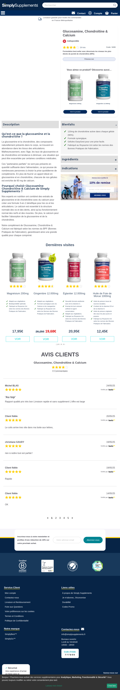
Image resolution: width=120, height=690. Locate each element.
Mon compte (10, 593)
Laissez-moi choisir (54, 686)
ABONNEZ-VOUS (100, 195)
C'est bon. (112, 686)
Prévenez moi (89, 59)
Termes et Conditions (14, 616)
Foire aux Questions (14, 607)
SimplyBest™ (11, 634)
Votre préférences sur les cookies (19, 611)
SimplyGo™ (10, 639)
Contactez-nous (12, 598)
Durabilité (66, 602)
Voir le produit (75, 112)
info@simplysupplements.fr (73, 634)
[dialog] (60, 682)
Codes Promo (68, 607)
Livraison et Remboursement (17, 602)
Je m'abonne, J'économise (74, 598)
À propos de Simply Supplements (77, 593)
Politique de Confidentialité (16, 621)
